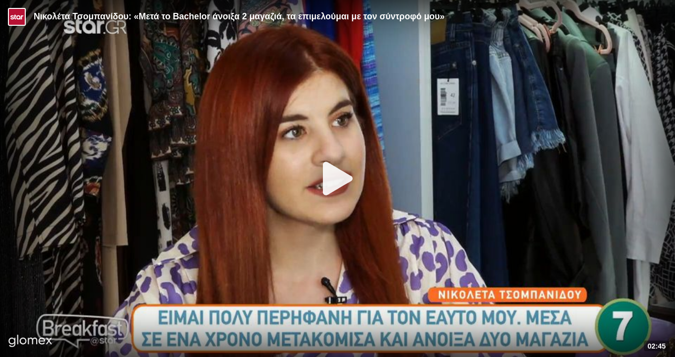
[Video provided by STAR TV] (17, 17)
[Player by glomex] (30, 342)
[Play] (337, 178)
